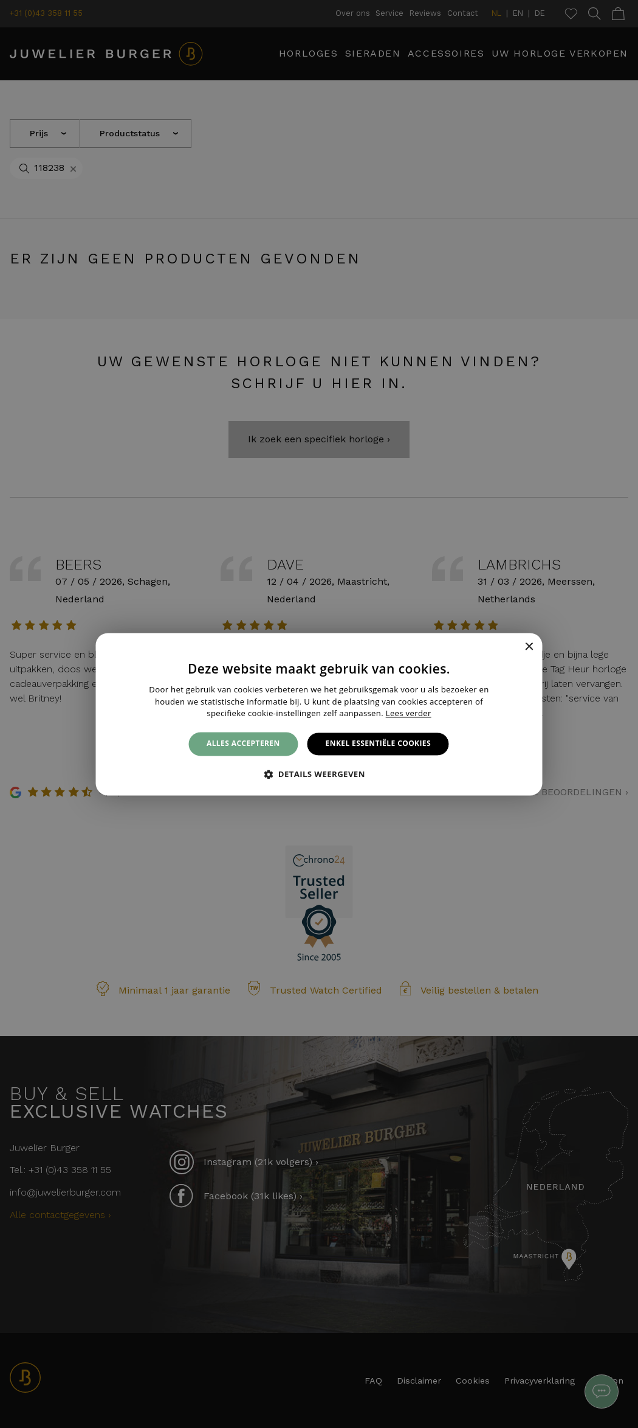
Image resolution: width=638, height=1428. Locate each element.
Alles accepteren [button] (243, 744)
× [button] (528, 647)
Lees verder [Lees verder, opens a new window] (408, 713)
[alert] (319, 714)
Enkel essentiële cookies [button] (378, 744)
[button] (319, 774)
